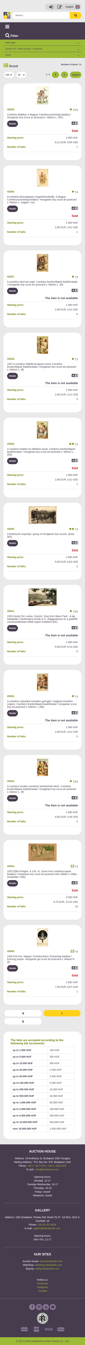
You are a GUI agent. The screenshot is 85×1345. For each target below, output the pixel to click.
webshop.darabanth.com (48, 1265)
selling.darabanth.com (47, 1268)
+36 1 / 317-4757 (36, 1165)
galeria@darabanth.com (47, 1228)
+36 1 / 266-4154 (57, 1165)
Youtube (42, 1290)
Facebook (42, 1283)
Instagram (42, 1287)
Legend (75, 75)
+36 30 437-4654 (46, 1224)
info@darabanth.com (47, 1169)
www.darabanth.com (51, 1261)
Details (12, 123)
